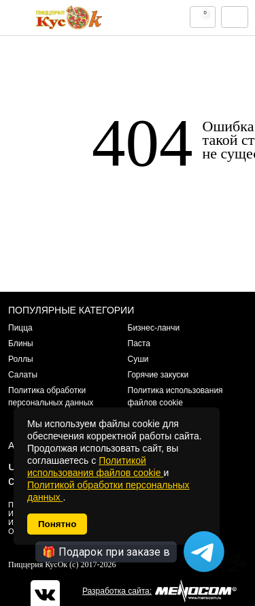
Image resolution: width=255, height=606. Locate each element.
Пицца (20, 328)
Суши (138, 359)
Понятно (57, 524)
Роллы (20, 359)
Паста (139, 343)
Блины (20, 343)
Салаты (22, 375)
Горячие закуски (158, 375)
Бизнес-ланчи (154, 328)
